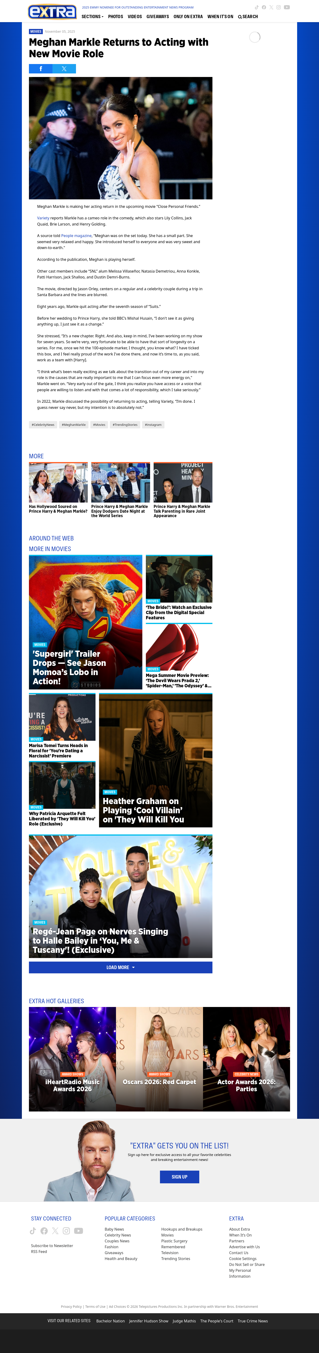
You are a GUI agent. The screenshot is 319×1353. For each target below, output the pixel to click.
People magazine (76, 235)
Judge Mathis (184, 1321)
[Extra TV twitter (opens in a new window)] (271, 7)
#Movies (99, 425)
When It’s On (240, 1235)
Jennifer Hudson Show (148, 1321)
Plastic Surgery (174, 1241)
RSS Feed (39, 1251)
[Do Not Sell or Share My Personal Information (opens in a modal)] (250, 1270)
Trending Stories (175, 1258)
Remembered (173, 1246)
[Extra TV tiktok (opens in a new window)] (257, 7)
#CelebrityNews (43, 425)
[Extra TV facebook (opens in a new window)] (264, 7)
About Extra (239, 1229)
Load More (121, 967)
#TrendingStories (125, 425)
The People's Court (216, 1321)
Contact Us (238, 1252)
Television (170, 1252)
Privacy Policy (71, 1306)
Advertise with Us (244, 1246)
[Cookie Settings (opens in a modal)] (242, 1259)
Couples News (117, 1241)
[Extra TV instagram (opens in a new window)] (278, 7)
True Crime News (253, 1321)
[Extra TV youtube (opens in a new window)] (287, 7)
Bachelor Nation (110, 1321)
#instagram (153, 425)
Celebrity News (118, 1235)
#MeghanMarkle (74, 425)
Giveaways (114, 1252)
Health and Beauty (121, 1258)
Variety (43, 218)
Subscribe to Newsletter (52, 1245)
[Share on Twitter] (64, 68)
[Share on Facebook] (40, 68)
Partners (236, 1241)
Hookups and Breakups (182, 1229)
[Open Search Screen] (248, 16)
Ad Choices (117, 1306)
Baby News (114, 1229)
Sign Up (179, 1177)
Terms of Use (95, 1306)
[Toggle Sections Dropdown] (92, 16)
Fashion (112, 1246)
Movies (35, 31)
